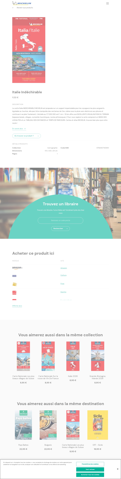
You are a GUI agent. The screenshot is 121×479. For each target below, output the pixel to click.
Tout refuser (90, 470)
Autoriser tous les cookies (90, 475)
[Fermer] (117, 469)
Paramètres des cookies (90, 464)
